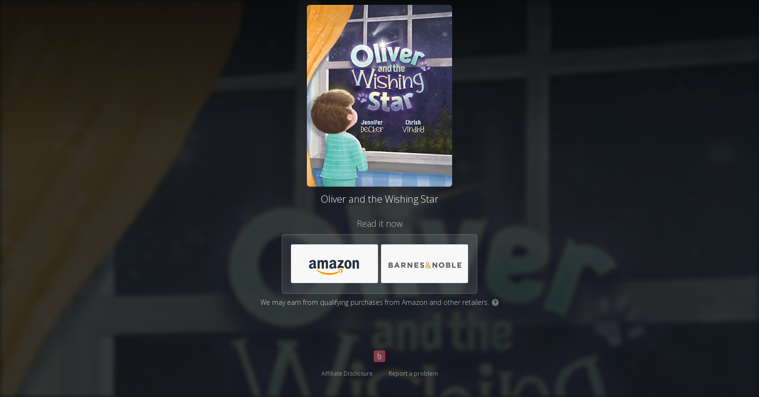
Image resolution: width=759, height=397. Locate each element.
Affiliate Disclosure (347, 373)
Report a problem (413, 373)
